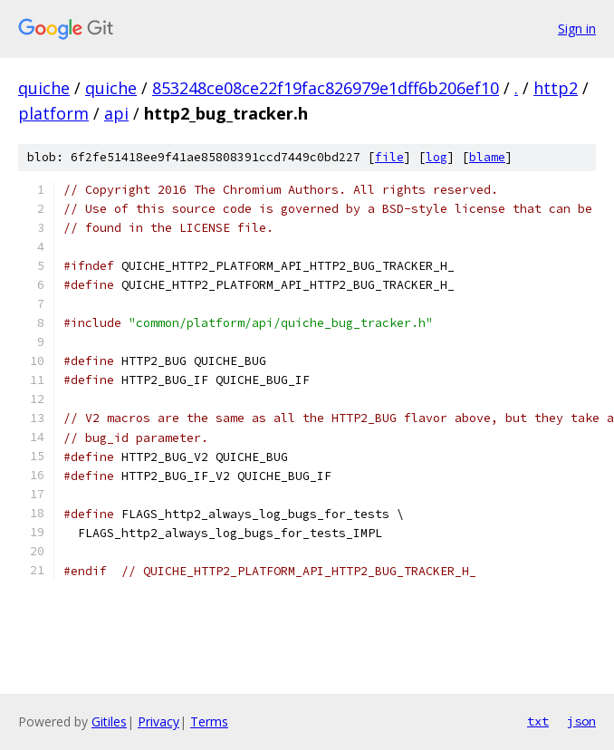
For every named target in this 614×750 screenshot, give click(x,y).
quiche (44, 88)
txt (538, 721)
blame (487, 157)
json (581, 721)
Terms (209, 721)
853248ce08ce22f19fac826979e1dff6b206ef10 (325, 88)
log (436, 157)
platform (53, 113)
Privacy (158, 721)
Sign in (577, 28)
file (389, 157)
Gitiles (109, 721)
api (116, 113)
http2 (555, 88)
